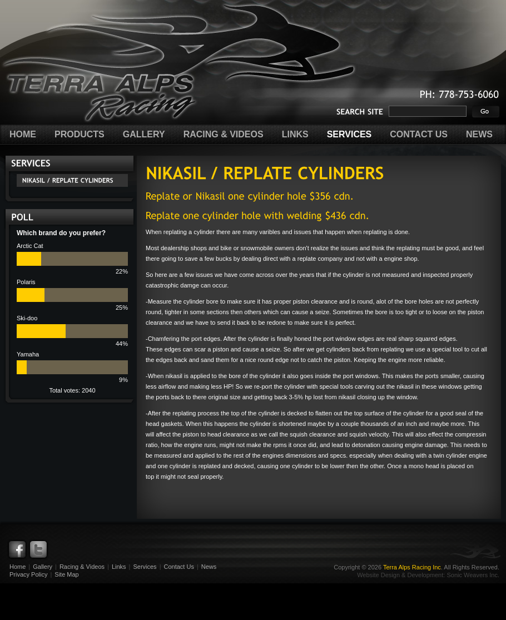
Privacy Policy (28, 574)
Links (119, 566)
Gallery (42, 566)
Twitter (38, 550)
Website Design (378, 575)
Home (17, 566)
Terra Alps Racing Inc (412, 567)
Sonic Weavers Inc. (473, 575)
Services (144, 566)
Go (485, 111)
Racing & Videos (82, 566)
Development (425, 575)
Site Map (66, 574)
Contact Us (178, 566)
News (209, 566)
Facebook (17, 550)
